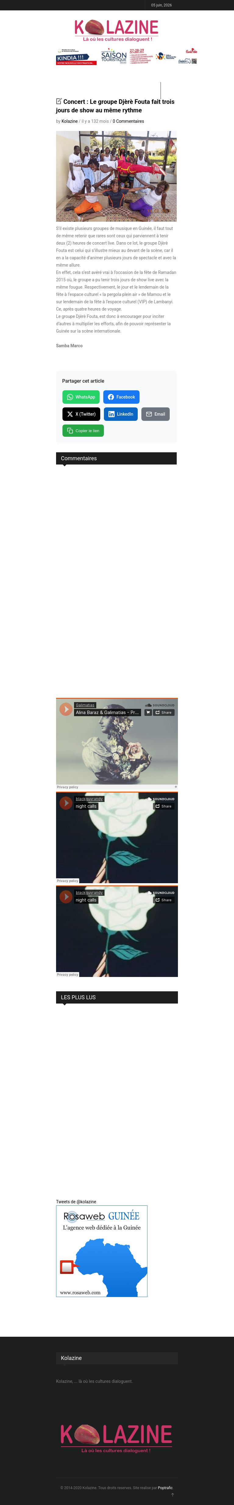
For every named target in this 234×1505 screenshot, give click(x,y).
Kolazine (70, 121)
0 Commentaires (128, 121)
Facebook (121, 397)
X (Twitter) (81, 414)
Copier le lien (83, 431)
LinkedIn (120, 414)
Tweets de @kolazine (76, 1201)
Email (155, 414)
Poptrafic (165, 1488)
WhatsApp (81, 397)
